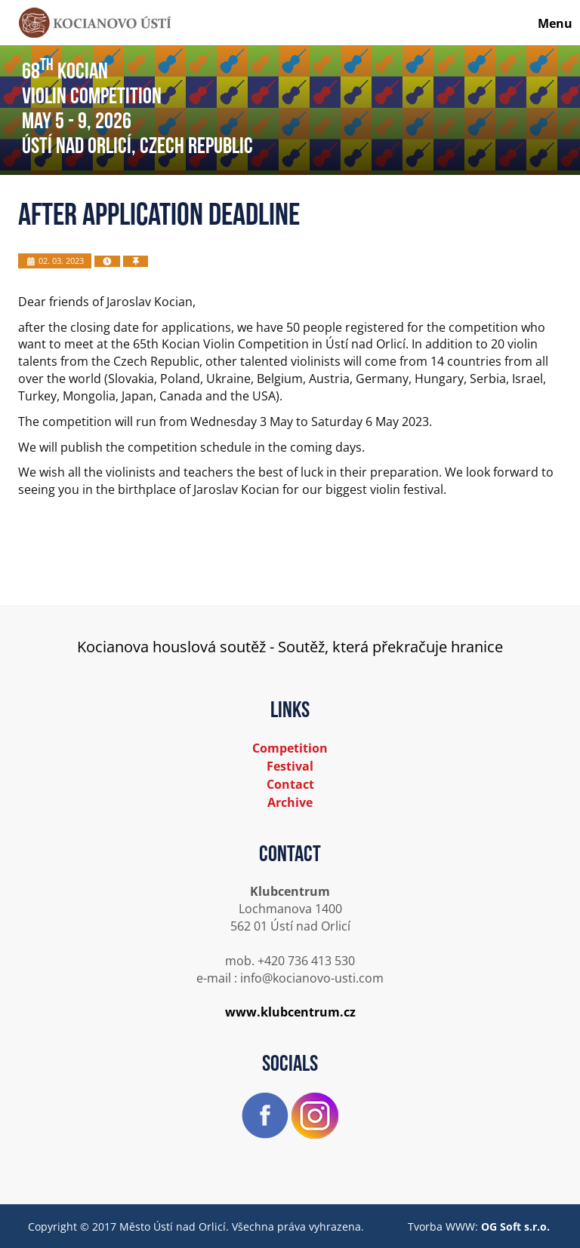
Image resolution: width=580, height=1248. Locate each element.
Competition (290, 748)
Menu (555, 23)
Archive (290, 802)
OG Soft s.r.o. (515, 1226)
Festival (290, 766)
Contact (290, 784)
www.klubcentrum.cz (290, 1012)
